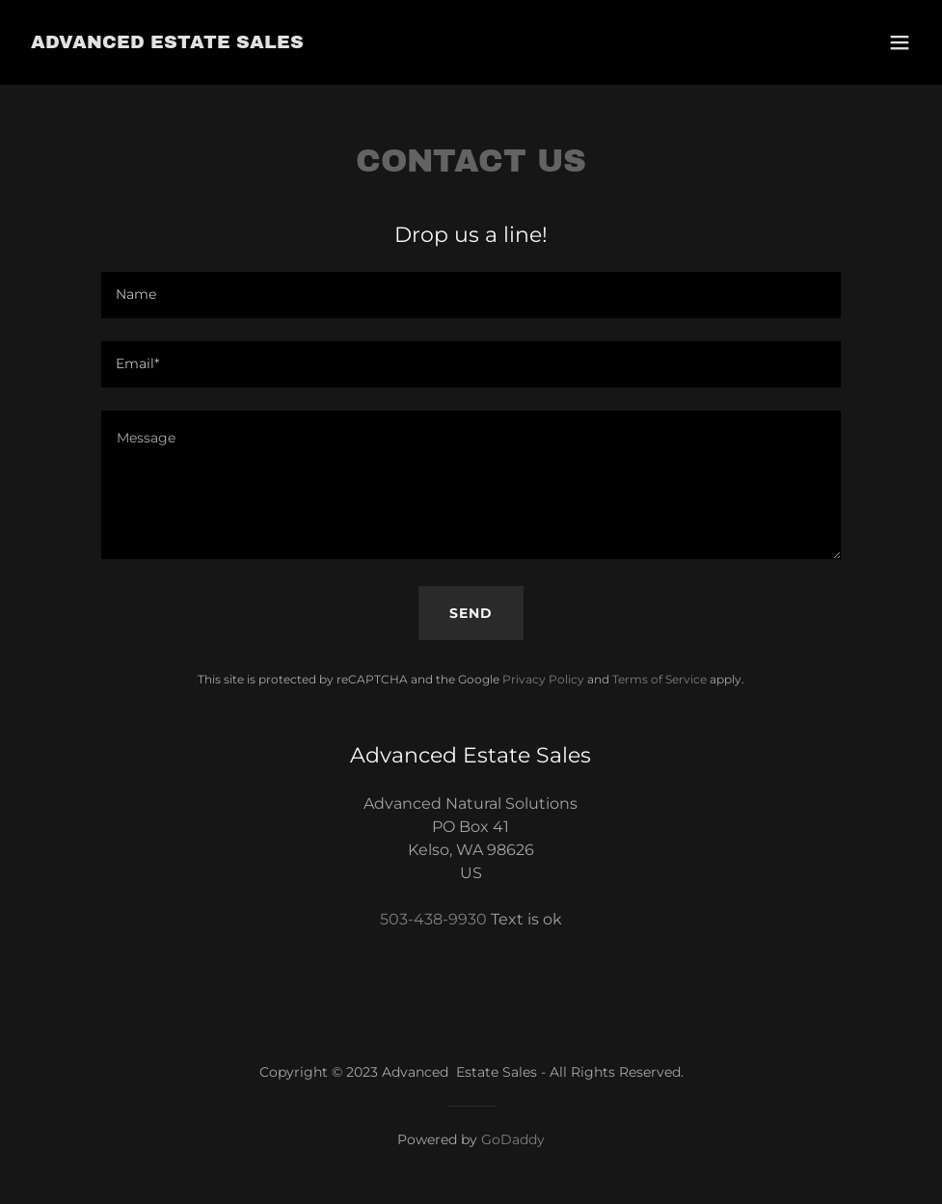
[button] (899, 42)
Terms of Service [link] (659, 679)
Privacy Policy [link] (543, 679)
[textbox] (470, 295)
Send (471, 613)
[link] (167, 43)
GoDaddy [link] (513, 1139)
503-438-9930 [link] (433, 919)
